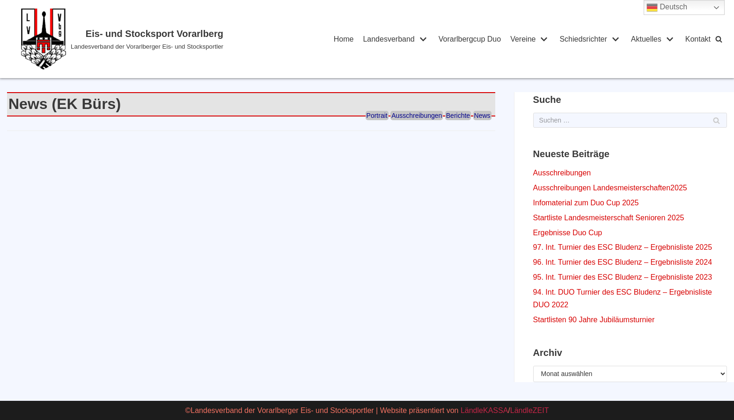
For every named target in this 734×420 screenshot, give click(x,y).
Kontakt (698, 39)
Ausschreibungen (416, 115)
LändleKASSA (484, 410)
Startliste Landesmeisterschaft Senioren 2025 (608, 218)
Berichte (458, 115)
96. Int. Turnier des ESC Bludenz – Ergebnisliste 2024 (622, 262)
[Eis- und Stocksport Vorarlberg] (160, 39)
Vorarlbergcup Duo (470, 39)
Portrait (377, 115)
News (482, 115)
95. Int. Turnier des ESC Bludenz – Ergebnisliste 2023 (622, 277)
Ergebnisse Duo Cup (567, 233)
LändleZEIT (529, 410)
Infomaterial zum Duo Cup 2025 (586, 203)
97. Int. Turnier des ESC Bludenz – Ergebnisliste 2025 (622, 247)
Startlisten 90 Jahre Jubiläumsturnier (594, 320)
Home (344, 39)
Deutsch (666, 7)
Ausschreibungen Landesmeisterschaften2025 (610, 188)
